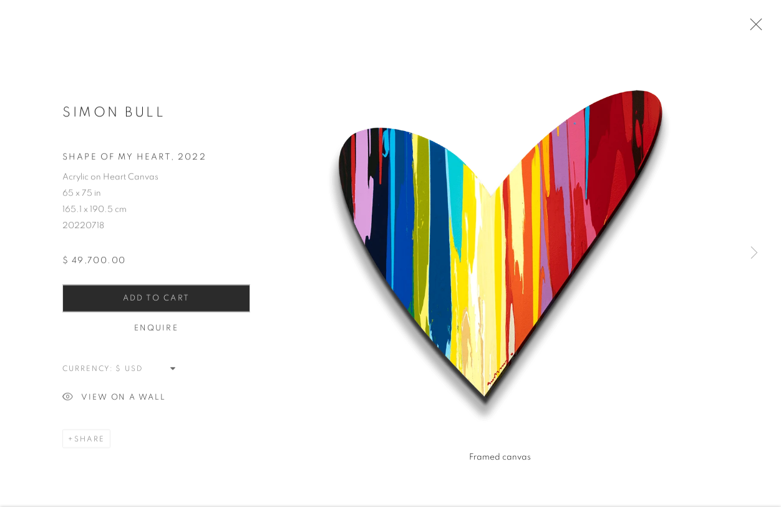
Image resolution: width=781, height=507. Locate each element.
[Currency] (146, 370)
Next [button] (754, 253)
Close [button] (753, 28)
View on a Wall (114, 400)
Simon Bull (113, 114)
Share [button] (89, 441)
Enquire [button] (156, 330)
